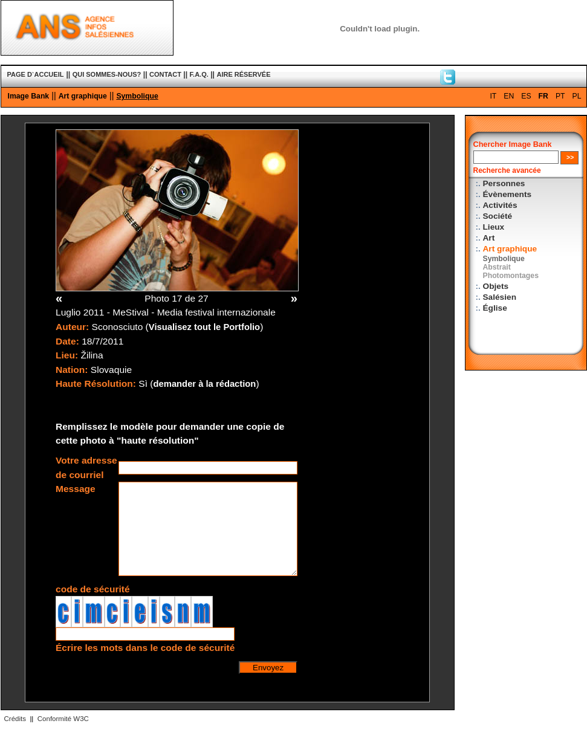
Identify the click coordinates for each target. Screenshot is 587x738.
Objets (496, 286)
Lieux (494, 226)
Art (489, 237)
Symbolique (137, 96)
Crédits (15, 718)
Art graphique (83, 96)
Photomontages (511, 275)
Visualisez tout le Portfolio (204, 327)
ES (526, 96)
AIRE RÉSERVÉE (243, 74)
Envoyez (268, 667)
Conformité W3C (63, 718)
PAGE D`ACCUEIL (35, 74)
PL (577, 96)
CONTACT (165, 74)
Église (495, 307)
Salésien (499, 297)
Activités (500, 205)
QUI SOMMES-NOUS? (107, 74)
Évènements (507, 194)
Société (498, 216)
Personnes (504, 183)
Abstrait (497, 267)
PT (560, 96)
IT (493, 96)
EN (509, 96)
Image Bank (29, 96)
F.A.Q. (199, 74)
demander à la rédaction (205, 384)
